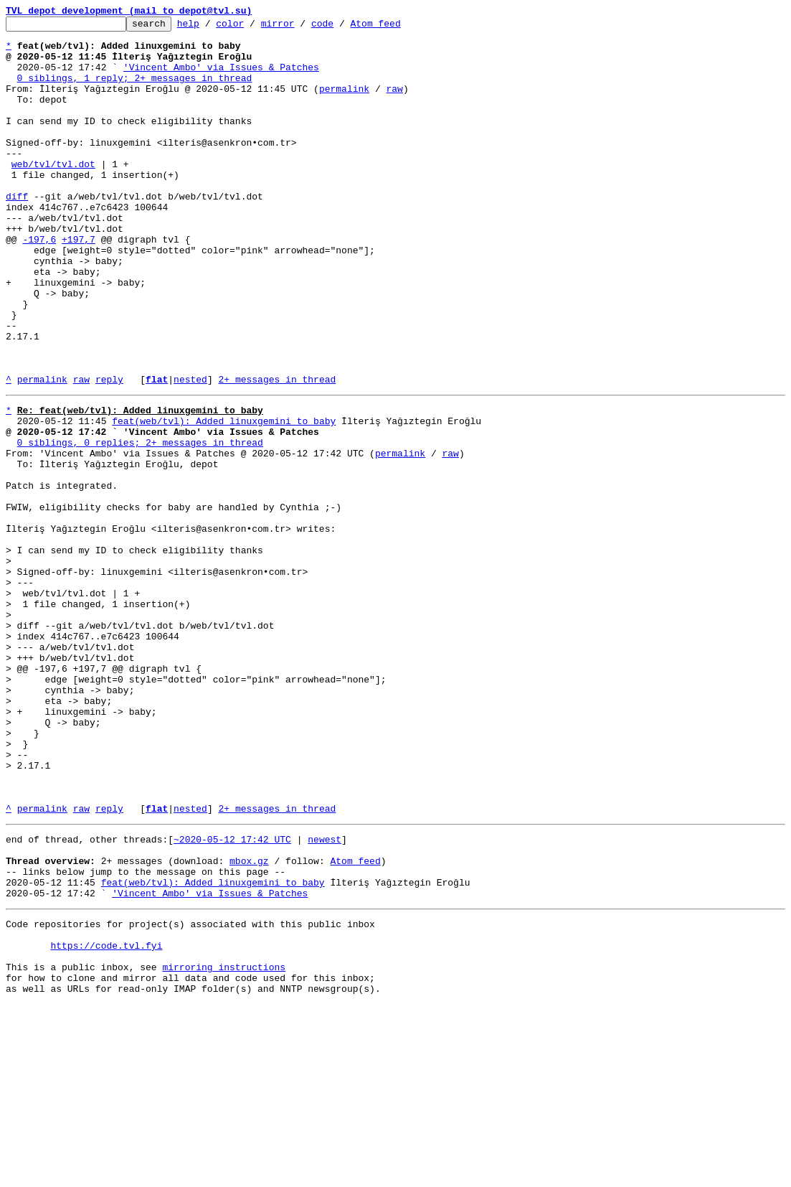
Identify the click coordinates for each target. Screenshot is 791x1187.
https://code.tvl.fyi (106, 1119)
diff (17, 232)
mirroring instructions (223, 1145)
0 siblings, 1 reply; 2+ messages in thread (134, 90)
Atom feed (397, 27)
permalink (344, 103)
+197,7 (78, 284)
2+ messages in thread (277, 452)
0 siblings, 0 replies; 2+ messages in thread (140, 523)
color (252, 27)
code (344, 27)
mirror (300, 27)
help (210, 27)
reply (109, 452)
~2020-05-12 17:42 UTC (232, 996)
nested (190, 452)
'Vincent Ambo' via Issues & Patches (221, 77)
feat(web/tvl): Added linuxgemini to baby (224, 498)
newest (324, 996)
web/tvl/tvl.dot (53, 193)
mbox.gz (249, 1021)
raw (394, 103)
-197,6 (39, 284)
